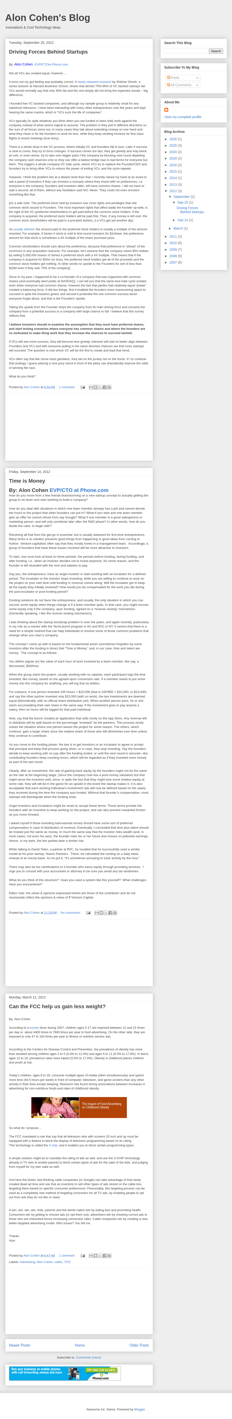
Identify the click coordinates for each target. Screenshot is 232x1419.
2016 (173, 165)
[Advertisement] (79, 427)
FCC (68, 1262)
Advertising (27, 1262)
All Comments (179, 85)
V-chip (53, 1145)
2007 (173, 262)
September (182, 197)
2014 (173, 178)
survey (34, 1027)
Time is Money (27, 481)
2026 (173, 139)
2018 (173, 158)
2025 (173, 145)
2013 (173, 184)
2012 (173, 191)
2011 (173, 236)
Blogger (139, 1409)
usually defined (23, 229)
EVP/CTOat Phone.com (51, 64)
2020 (173, 152)
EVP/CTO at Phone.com (79, 490)
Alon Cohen (45, 1262)
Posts (173, 78)
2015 (173, 171)
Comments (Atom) (88, 1357)
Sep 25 (183, 202)
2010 (173, 243)
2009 (173, 249)
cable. (58, 1262)
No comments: (71, 912)
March (178, 228)
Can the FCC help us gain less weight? (57, 1006)
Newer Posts (19, 1345)
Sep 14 (183, 220)
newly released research (94, 82)
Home (80, 1345)
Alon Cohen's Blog (47, 17)
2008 (173, 256)
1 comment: (67, 387)
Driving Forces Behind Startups (48, 52)
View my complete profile (182, 117)
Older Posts (139, 1345)
